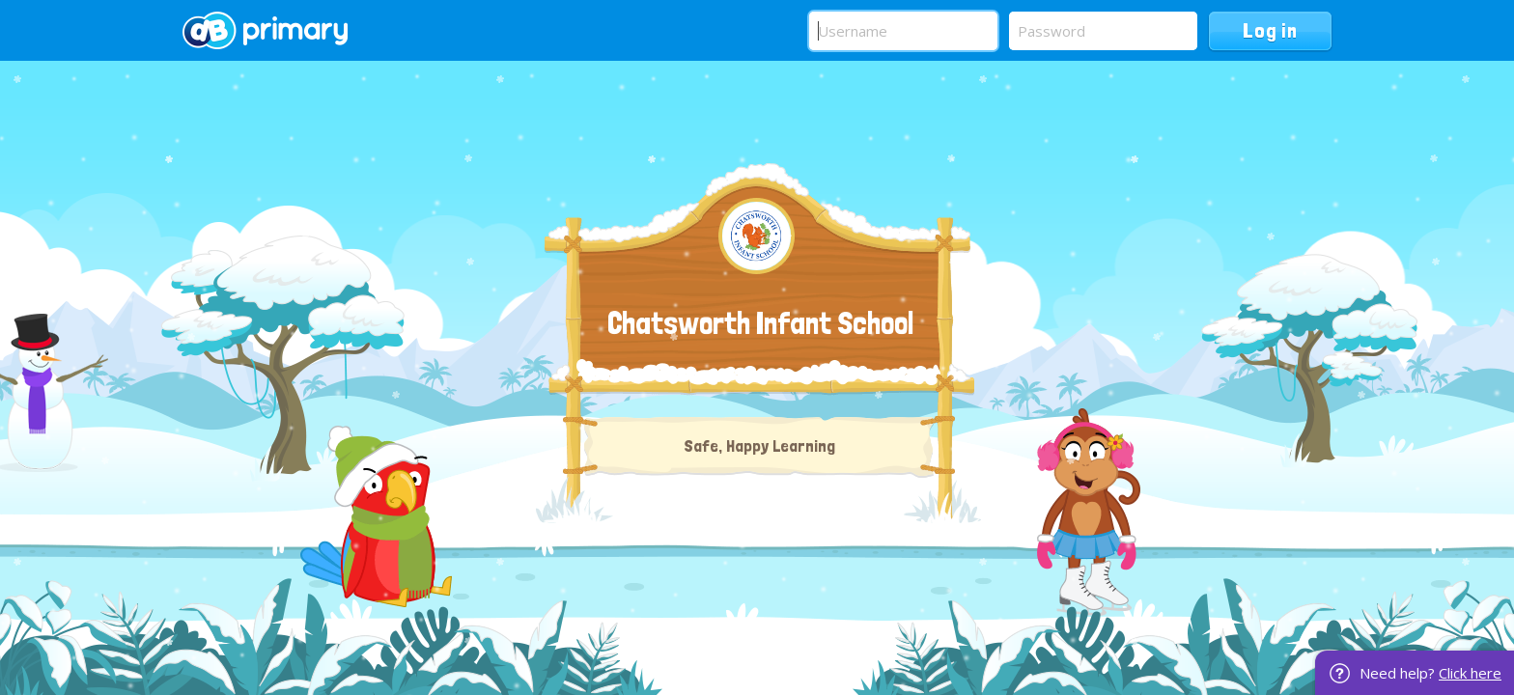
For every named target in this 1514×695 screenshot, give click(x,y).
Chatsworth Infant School (760, 323)
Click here (1470, 672)
